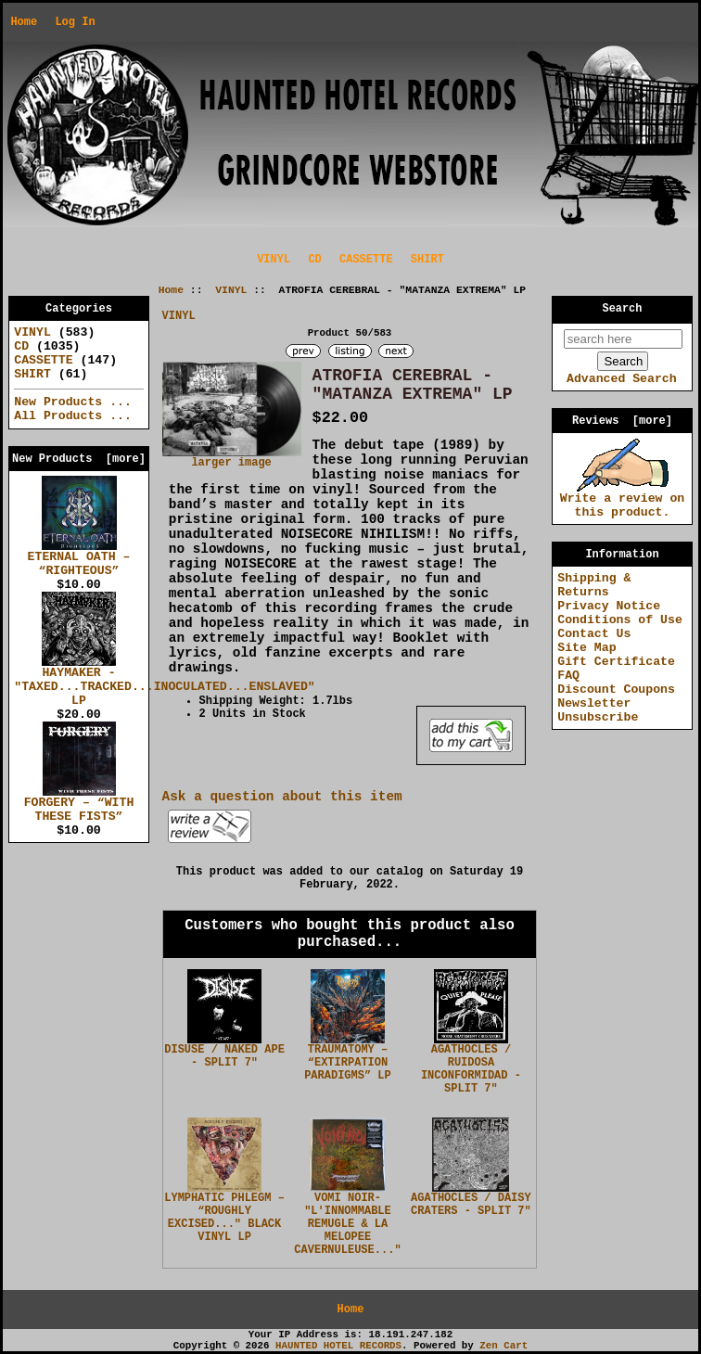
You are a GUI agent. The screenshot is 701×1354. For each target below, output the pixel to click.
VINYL (231, 290)
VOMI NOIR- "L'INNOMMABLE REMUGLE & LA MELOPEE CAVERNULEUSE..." (347, 1224)
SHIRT (427, 259)
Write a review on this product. (622, 500)
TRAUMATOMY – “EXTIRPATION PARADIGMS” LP (347, 1062)
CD (314, 259)
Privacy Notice (608, 606)
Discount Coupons (616, 689)
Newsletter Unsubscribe (597, 710)
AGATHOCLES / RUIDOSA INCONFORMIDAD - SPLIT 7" (471, 1069)
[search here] (623, 339)
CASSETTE (366, 259)
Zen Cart (503, 1345)
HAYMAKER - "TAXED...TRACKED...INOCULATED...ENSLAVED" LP (164, 682)
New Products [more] (79, 459)
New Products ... (73, 402)
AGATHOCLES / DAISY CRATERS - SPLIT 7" (471, 1205)
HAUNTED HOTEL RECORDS (338, 1345)
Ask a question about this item (282, 796)
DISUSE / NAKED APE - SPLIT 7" (224, 1056)
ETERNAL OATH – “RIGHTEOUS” (79, 559)
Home (23, 22)
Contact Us (594, 634)
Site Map (586, 648)
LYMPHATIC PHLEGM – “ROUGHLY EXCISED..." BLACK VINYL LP (224, 1218)
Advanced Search (622, 379)
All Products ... (73, 416)
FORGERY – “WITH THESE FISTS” (79, 805)
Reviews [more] (622, 421)
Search (623, 308)
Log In (75, 22)
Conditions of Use (619, 620)
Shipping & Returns (594, 585)
